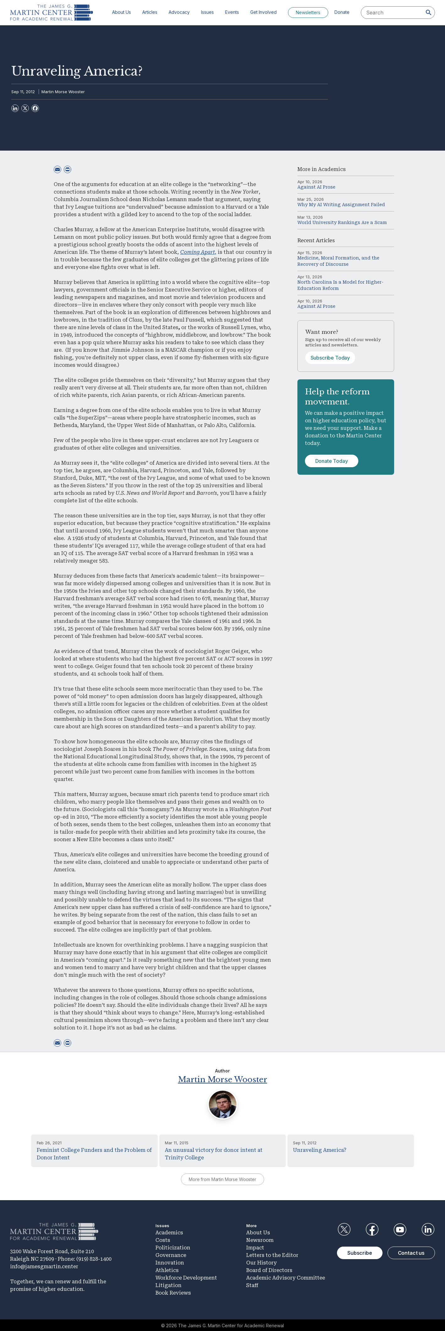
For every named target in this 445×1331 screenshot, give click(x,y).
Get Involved (263, 12)
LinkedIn (428, 1229)
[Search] (428, 12)
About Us (121, 12)
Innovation (169, 1262)
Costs (162, 1239)
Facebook (372, 1229)
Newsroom (260, 1239)
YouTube (400, 1229)
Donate (342, 12)
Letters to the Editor (272, 1254)
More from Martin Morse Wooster (222, 1178)
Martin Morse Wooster (63, 91)
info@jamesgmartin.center (44, 1266)
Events (232, 12)
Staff (252, 1284)
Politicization (172, 1247)
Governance (170, 1254)
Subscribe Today (330, 358)
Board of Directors (269, 1269)
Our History (261, 1262)
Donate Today (331, 461)
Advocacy (179, 12)
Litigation (168, 1284)
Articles (149, 12)
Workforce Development (186, 1277)
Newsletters (308, 12)
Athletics (167, 1269)
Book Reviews (173, 1292)
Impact (255, 1247)
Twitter (344, 1229)
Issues (207, 12)
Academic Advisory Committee (285, 1277)
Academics (332, 169)
